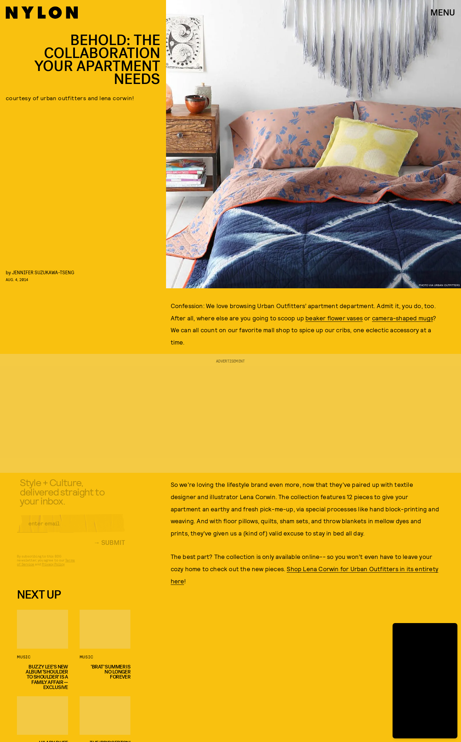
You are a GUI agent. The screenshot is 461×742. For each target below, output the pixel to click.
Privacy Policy (53, 569)
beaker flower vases (334, 317)
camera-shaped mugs (402, 317)
